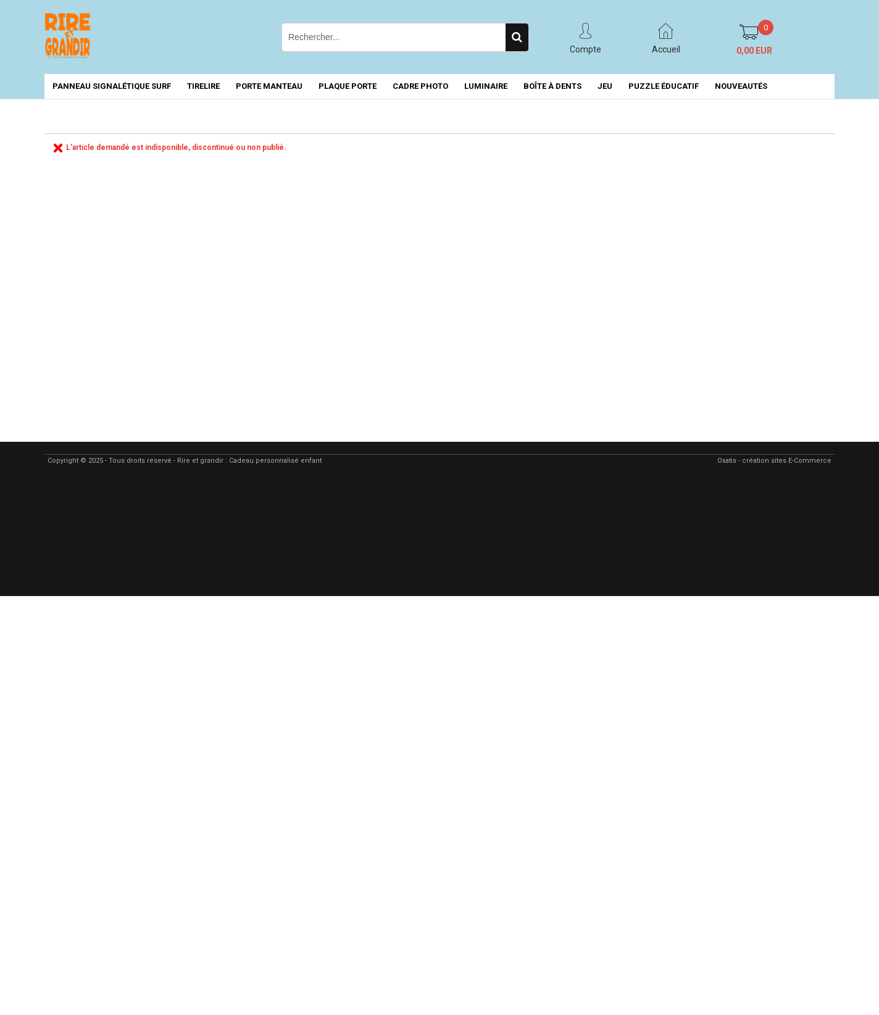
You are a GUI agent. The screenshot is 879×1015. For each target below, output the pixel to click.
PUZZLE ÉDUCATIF (663, 86)
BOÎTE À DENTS (552, 86)
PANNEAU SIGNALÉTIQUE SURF (111, 86)
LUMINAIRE (485, 86)
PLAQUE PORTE (348, 86)
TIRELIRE (203, 86)
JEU (605, 86)
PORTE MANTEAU (269, 86)
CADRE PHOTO (420, 86)
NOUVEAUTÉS (741, 86)
